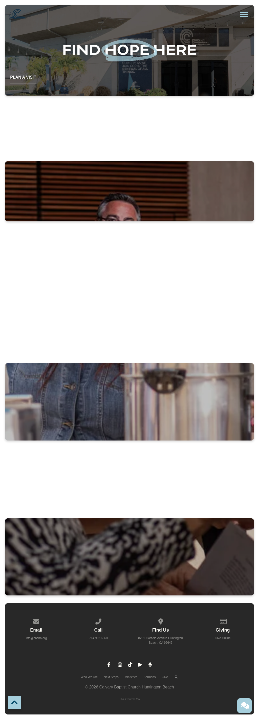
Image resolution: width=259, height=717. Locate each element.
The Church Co (129, 699)
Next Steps (111, 677)
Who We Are (89, 677)
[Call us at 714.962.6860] (98, 620)
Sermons (149, 677)
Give (165, 677)
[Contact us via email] (36, 620)
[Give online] (223, 620)
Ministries (131, 677)
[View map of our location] (160, 620)
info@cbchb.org (36, 638)
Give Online (223, 638)
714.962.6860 (98, 638)
